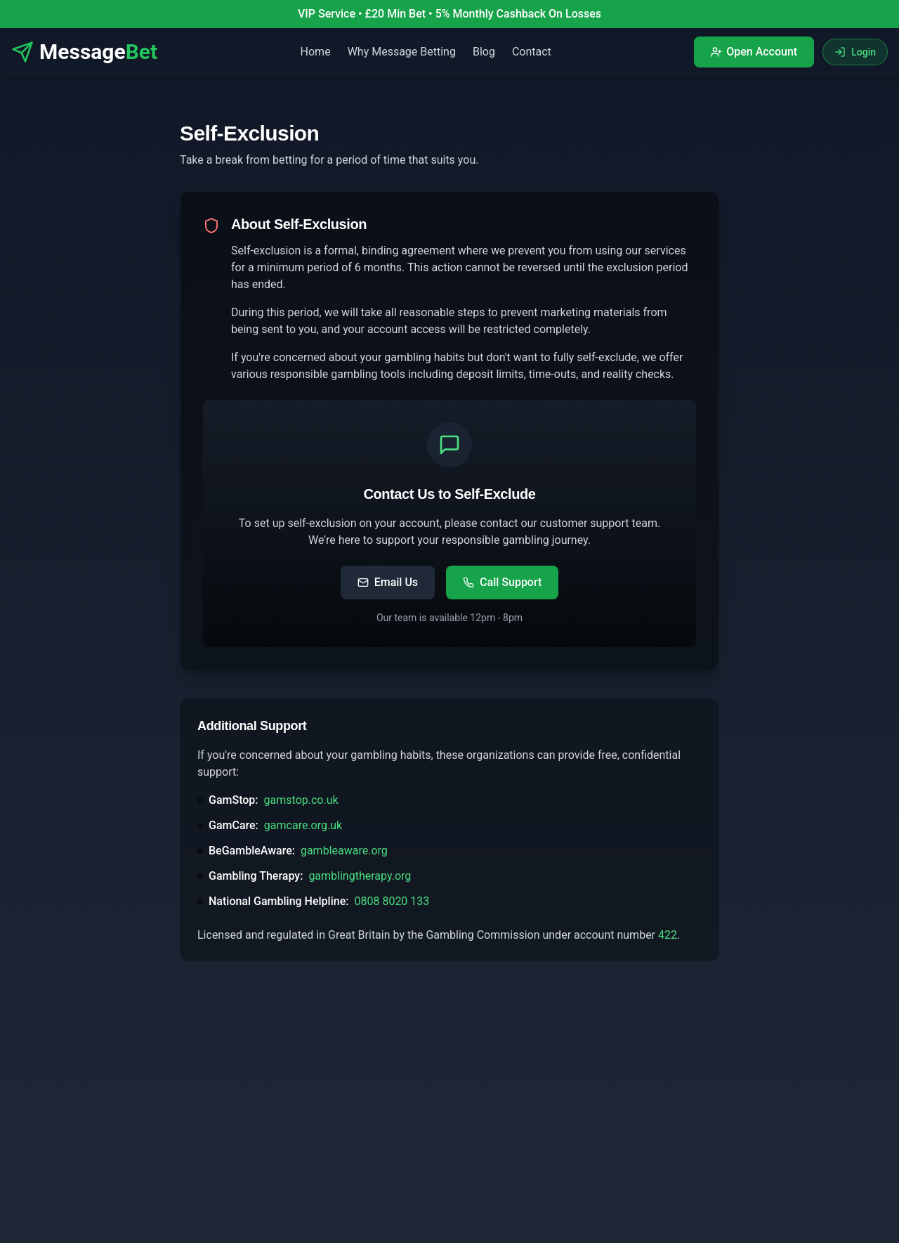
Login (855, 52)
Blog (484, 51)
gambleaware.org (344, 850)
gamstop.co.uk (301, 800)
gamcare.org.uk (303, 825)
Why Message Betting (402, 51)
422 (667, 935)
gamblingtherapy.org (359, 876)
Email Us (387, 582)
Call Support (502, 582)
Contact (531, 51)
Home (316, 51)
